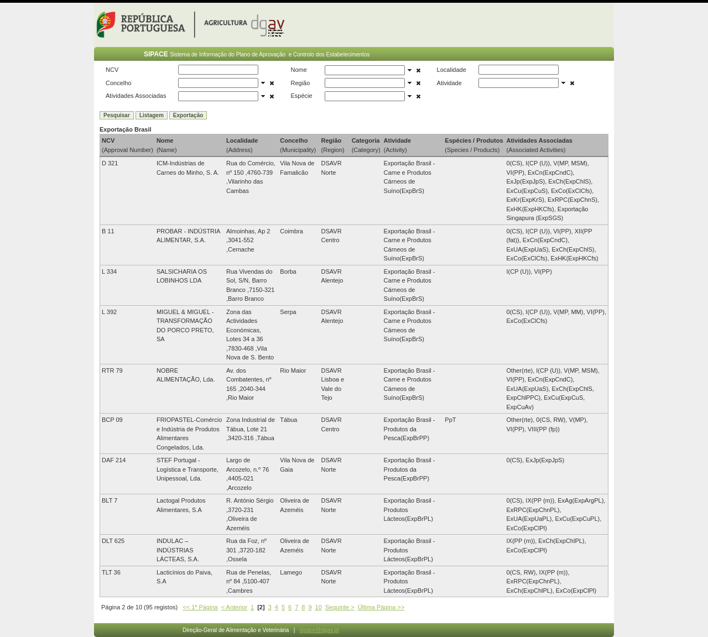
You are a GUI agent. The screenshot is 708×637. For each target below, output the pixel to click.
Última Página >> (381, 607)
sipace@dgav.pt (319, 630)
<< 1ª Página (200, 607)
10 (318, 607)
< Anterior (234, 607)
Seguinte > (340, 607)
